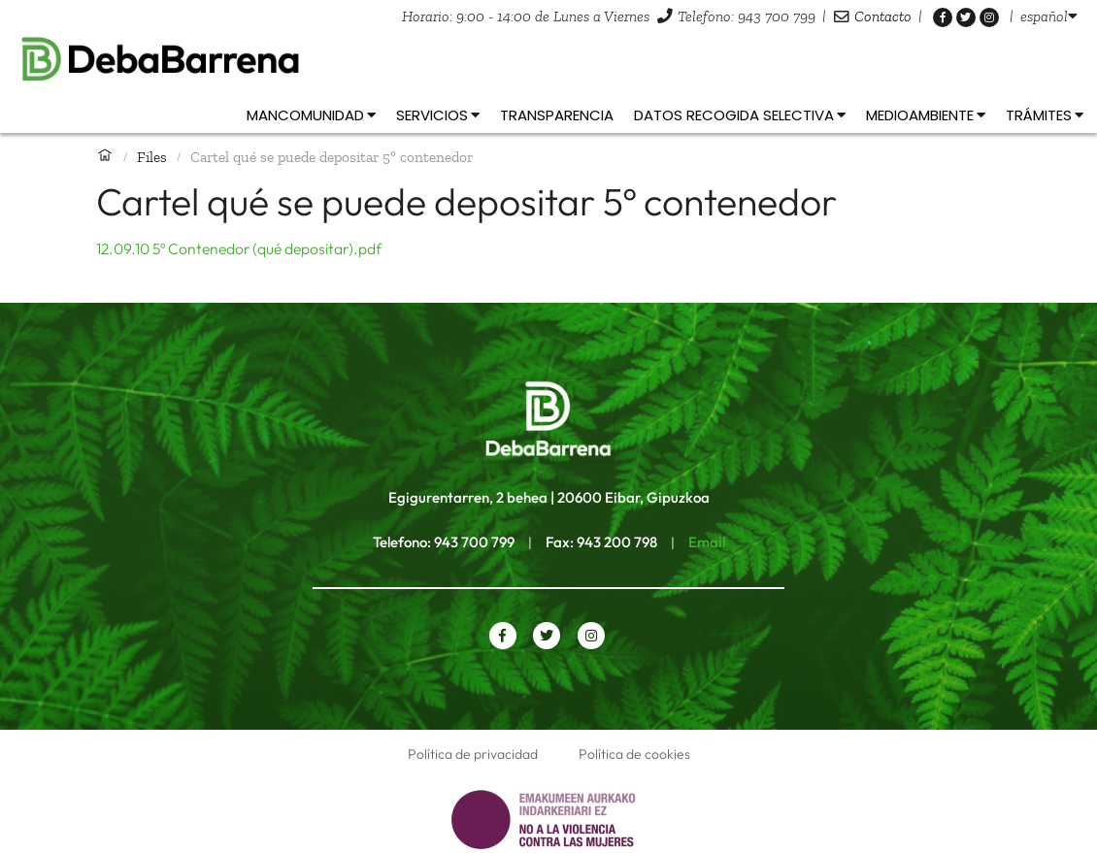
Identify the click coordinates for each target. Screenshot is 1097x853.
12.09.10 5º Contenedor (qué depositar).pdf (239, 248)
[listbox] (1049, 16)
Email (706, 542)
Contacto (883, 16)
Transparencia (557, 115)
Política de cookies (634, 754)
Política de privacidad (473, 754)
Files (152, 156)
